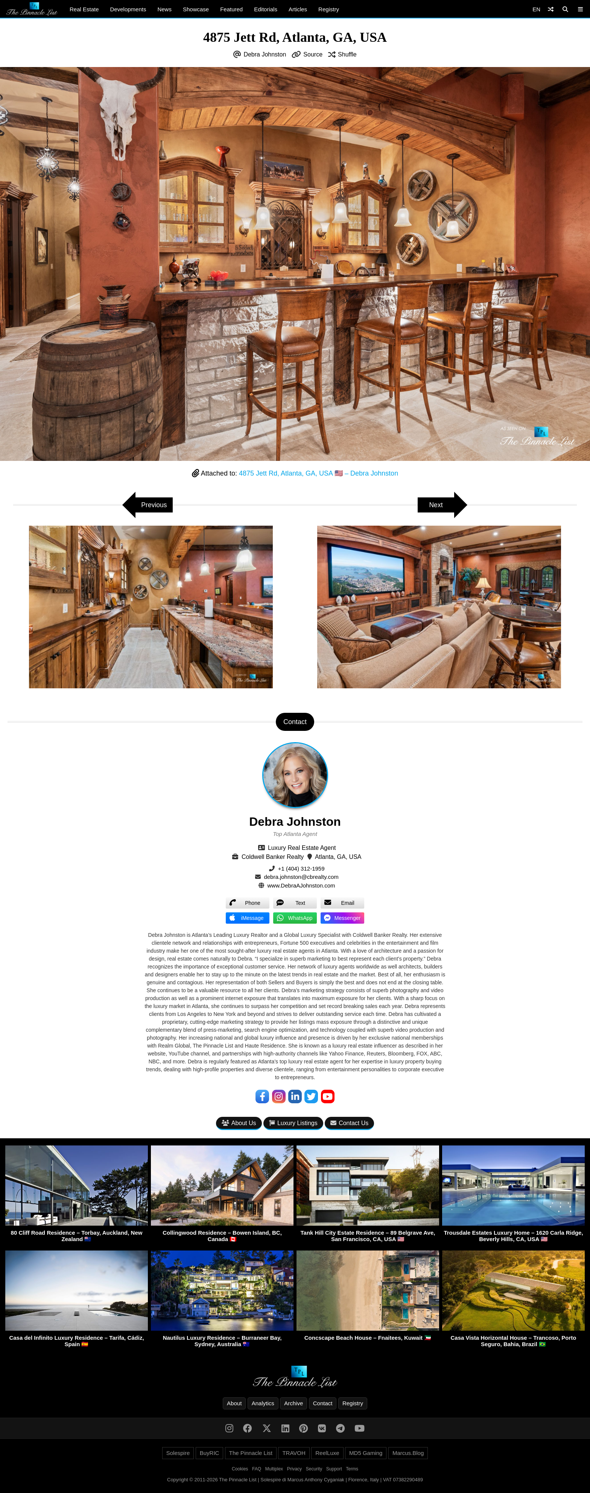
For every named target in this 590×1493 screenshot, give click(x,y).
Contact (323, 1403)
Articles (298, 9)
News (164, 9)
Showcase (196, 9)
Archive (293, 1403)
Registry (328, 9)
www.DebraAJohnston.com (301, 885)
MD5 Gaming (365, 1453)
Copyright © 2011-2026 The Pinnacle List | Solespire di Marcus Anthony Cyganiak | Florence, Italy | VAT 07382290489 (295, 1479)
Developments (128, 9)
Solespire (178, 1453)
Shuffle (347, 54)
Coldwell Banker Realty (273, 857)
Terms (352, 1469)
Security (314, 1469)
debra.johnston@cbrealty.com (301, 877)
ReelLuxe (327, 1453)
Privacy (294, 1469)
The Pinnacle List (250, 1453)
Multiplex (274, 1469)
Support (334, 1469)
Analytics (263, 1403)
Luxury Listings (293, 1123)
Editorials (265, 9)
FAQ (256, 1469)
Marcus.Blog (408, 1453)
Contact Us (349, 1123)
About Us (239, 1123)
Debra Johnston (264, 54)
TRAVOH (293, 1453)
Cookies (240, 1469)
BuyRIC (209, 1453)
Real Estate (84, 9)
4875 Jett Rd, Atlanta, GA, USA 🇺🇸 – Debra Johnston (318, 473)
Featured (231, 9)
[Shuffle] (550, 9)
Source (312, 54)
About (234, 1403)
